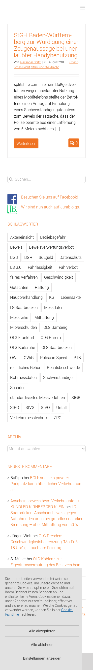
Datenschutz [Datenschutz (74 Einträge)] (71, 257)
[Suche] (11, 179)
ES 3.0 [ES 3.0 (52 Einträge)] (15, 267)
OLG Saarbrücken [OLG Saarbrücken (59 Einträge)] (56, 347)
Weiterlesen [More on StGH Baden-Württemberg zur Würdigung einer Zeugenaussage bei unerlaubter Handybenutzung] (26, 143)
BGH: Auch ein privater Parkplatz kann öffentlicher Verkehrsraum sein (46, 483)
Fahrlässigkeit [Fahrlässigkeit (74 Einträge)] (40, 267)
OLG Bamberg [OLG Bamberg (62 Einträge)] (55, 327)
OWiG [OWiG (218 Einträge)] (29, 357)
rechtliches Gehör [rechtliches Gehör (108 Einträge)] (25, 367)
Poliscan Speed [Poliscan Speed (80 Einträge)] (53, 357)
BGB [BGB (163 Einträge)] (14, 257)
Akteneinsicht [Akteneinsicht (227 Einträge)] (22, 237)
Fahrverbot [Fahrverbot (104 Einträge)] (68, 267)
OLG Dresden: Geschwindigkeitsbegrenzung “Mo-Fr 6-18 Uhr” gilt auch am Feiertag (44, 541)
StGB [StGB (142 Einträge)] (75, 397)
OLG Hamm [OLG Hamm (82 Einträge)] (51, 337)
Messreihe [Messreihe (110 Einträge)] (19, 317)
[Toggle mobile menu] (83, 7)
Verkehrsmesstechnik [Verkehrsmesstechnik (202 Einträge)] (28, 417)
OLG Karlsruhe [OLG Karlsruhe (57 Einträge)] (22, 347)
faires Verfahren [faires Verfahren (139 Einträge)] (24, 277)
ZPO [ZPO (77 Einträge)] (58, 417)
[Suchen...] (46, 179)
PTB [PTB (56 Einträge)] (77, 357)
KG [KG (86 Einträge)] (51, 297)
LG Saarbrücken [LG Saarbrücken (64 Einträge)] (24, 307)
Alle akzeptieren (42, 631)
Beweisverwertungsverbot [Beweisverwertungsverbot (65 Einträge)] (51, 247)
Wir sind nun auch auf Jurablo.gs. (50, 207)
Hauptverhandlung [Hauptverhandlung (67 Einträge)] (26, 297)
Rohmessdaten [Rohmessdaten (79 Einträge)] (23, 377)
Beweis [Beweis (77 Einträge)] (16, 247)
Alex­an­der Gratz (30, 62)
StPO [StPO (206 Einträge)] (14, 407)
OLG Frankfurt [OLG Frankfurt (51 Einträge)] (22, 337)
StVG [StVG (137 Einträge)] (30, 407)
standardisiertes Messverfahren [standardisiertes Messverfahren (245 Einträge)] (37, 397)
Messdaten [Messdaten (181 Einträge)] (53, 307)
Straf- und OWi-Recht (45, 67)
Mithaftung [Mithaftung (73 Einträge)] (44, 317)
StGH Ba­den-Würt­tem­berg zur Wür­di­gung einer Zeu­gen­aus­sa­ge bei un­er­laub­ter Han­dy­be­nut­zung (46, 45)
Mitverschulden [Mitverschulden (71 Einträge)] (23, 327)
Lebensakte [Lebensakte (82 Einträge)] (71, 297)
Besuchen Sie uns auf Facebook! (49, 197)
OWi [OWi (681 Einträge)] (13, 357)
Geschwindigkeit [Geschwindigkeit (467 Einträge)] (58, 277)
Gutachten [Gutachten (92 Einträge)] (19, 287)
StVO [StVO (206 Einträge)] (45, 407)
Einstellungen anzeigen (42, 658)
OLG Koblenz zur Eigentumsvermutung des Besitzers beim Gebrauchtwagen (46, 564)
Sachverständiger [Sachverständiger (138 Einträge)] (58, 377)
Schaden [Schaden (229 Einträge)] (18, 387)
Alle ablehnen (42, 644)
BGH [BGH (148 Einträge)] (28, 257)
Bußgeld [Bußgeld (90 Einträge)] (46, 257)
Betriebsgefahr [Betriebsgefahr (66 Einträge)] (52, 237)
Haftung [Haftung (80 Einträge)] (42, 287)
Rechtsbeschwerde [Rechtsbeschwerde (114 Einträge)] (63, 367)
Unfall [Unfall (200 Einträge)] (61, 407)
